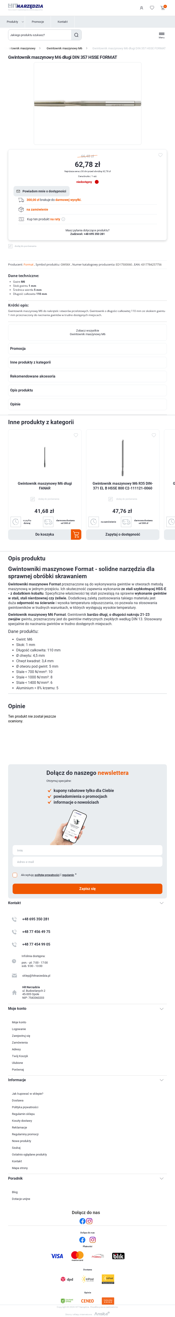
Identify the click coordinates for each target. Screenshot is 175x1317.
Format (29, 264)
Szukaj (76, 35)
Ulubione (17, 1063)
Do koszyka (44, 534)
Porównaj (18, 1069)
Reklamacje (19, 1127)
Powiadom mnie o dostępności (44, 191)
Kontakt (63, 21)
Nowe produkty (21, 1141)
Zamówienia (20, 1042)
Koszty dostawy (22, 1120)
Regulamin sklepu (23, 1114)
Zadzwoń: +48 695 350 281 (87, 234)
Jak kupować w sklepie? (27, 1093)
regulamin (68, 875)
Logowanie (141, 7)
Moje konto (19, 1022)
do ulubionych (161, 155)
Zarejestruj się (21, 1035)
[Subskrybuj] (87, 850)
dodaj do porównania (25, 246)
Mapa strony (20, 1168)
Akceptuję (27, 875)
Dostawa (17, 1100)
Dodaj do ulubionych (76, 435)
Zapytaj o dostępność (122, 534)
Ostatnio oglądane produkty (29, 1154)
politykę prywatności (47, 875)
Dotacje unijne (21, 1199)
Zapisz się (87, 889)
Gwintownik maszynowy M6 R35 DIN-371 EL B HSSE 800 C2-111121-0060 (123, 485)
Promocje (38, 21)
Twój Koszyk (20, 1056)
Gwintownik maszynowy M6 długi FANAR (45, 485)
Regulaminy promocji (25, 1134)
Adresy (16, 1049)
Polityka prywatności (25, 1107)
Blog (15, 1192)
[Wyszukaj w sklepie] (39, 35)
